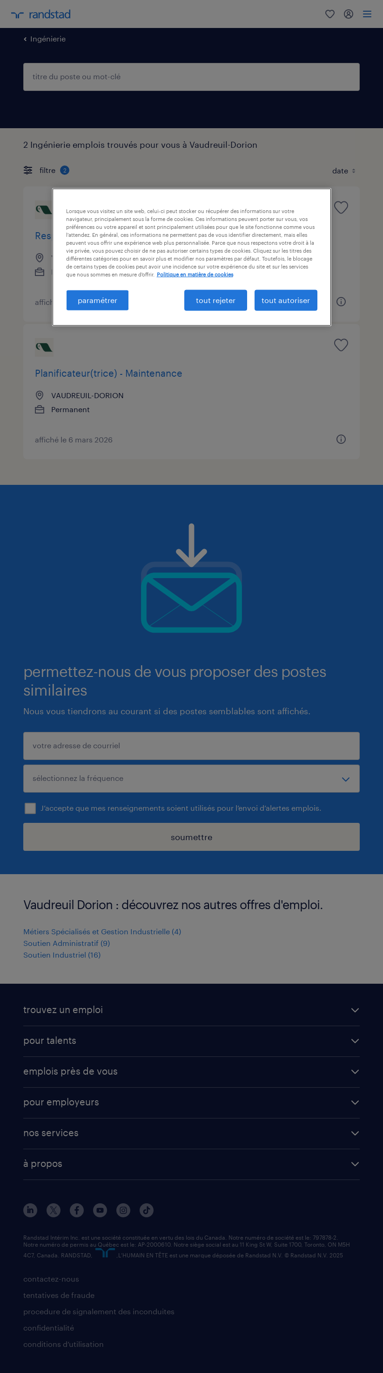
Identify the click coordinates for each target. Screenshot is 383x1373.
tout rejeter (215, 300)
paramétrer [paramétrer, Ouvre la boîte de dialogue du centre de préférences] (97, 300)
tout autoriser (286, 300)
